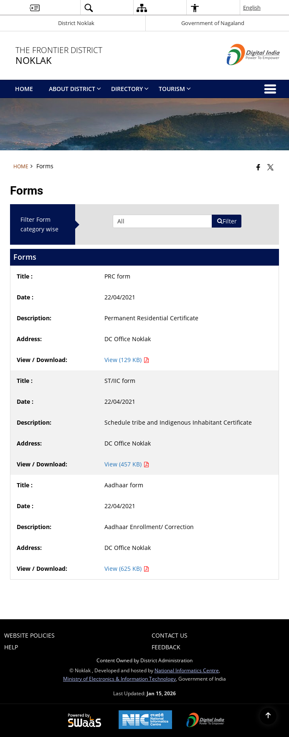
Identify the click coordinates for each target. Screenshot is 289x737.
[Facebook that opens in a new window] (258, 167)
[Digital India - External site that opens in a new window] (243, 72)
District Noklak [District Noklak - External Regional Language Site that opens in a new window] (76, 23)
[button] (88, 7)
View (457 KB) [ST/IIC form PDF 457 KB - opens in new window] (126, 464)
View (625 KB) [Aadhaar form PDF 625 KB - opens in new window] (126, 568)
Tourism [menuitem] (175, 89)
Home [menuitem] (24, 89)
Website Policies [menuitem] (29, 635)
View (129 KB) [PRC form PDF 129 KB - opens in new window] (126, 360)
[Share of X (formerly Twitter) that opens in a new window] (270, 167)
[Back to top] (268, 716)
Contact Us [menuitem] (170, 635)
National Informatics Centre (187, 670)
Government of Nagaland (212, 23)
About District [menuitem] (75, 89)
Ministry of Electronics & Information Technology (119, 678)
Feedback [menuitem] (166, 647)
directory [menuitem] (130, 89)
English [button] (252, 7)
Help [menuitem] (11, 647)
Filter (227, 221)
